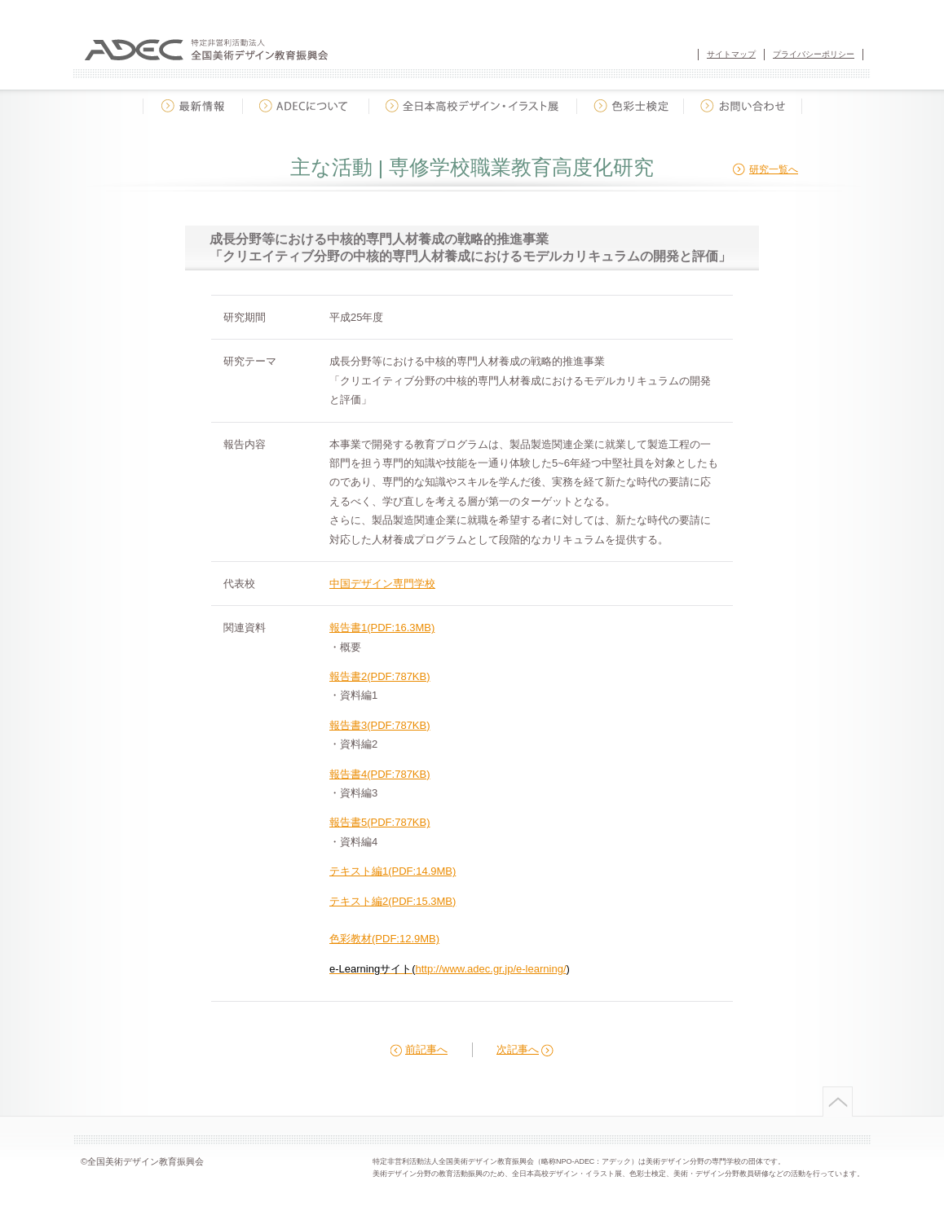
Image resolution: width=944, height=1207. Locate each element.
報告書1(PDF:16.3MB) (382, 627)
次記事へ (517, 1049)
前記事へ (426, 1049)
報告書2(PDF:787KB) (379, 676)
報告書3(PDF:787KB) (379, 725)
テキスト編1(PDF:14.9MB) (392, 871)
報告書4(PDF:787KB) (379, 774)
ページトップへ (836, 1101)
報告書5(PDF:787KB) (379, 822)
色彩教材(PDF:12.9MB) (384, 939)
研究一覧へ (773, 169)
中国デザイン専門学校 (382, 583)
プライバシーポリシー (813, 54)
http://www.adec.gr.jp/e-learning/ (491, 969)
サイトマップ (731, 54)
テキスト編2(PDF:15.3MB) (392, 901)
